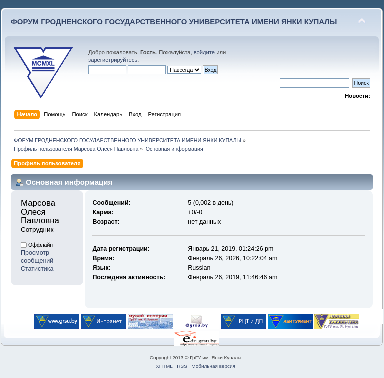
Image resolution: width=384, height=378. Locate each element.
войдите (204, 52)
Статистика (37, 268)
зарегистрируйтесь (113, 60)
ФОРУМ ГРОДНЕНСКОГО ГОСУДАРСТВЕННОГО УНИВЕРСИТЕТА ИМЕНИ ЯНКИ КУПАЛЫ (174, 21)
